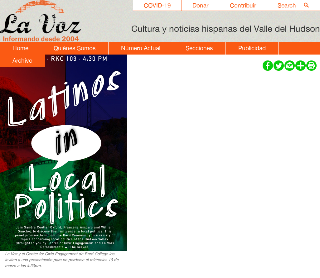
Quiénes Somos (75, 48)
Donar (200, 5)
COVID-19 (157, 5)
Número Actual (140, 48)
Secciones (199, 48)
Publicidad (252, 48)
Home (20, 48)
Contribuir (243, 5)
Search (287, 5)
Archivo (22, 60)
